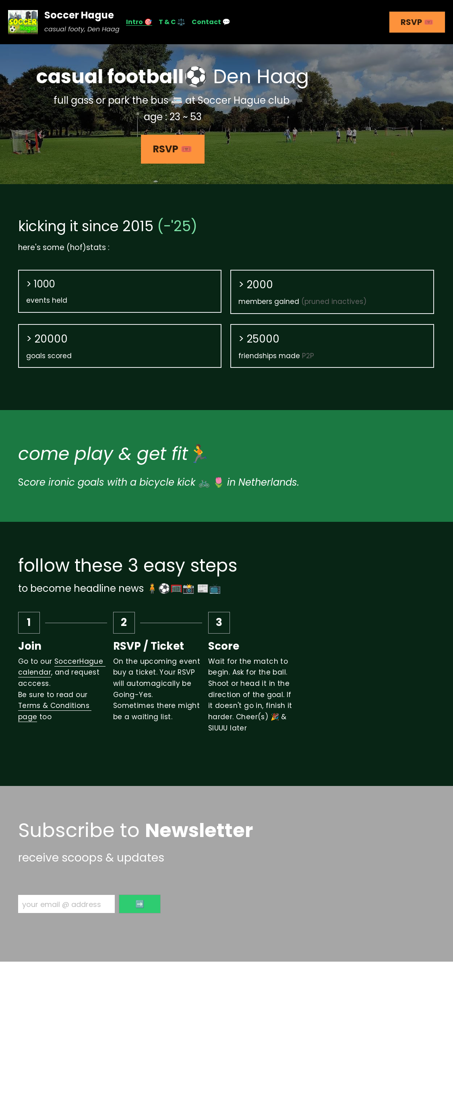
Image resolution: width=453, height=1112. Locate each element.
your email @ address (61, 904)
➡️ (139, 904)
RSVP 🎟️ (417, 22)
